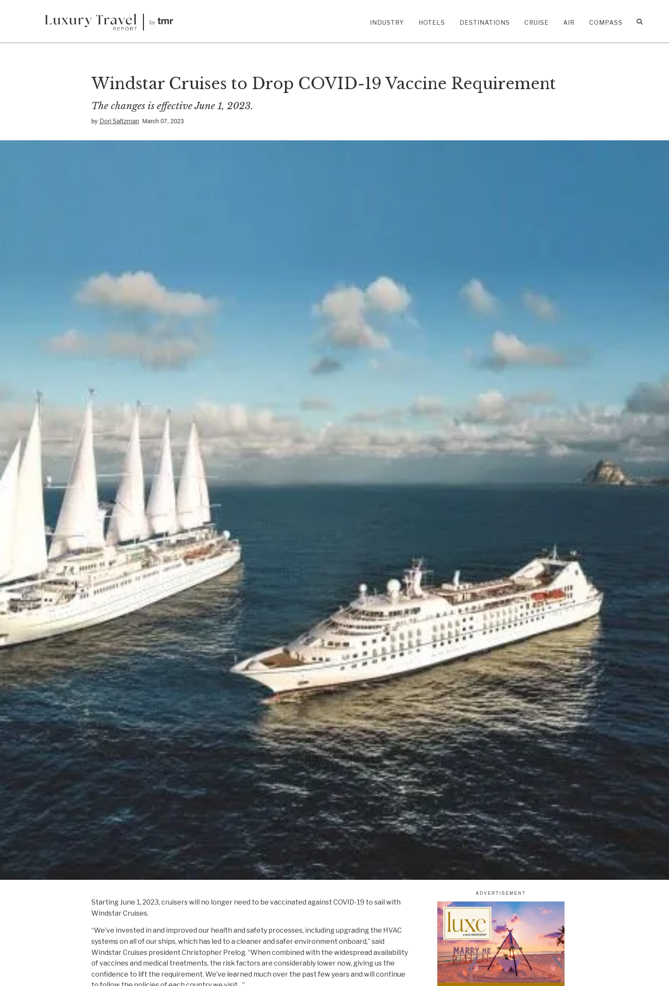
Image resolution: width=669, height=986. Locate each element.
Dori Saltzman (119, 121)
